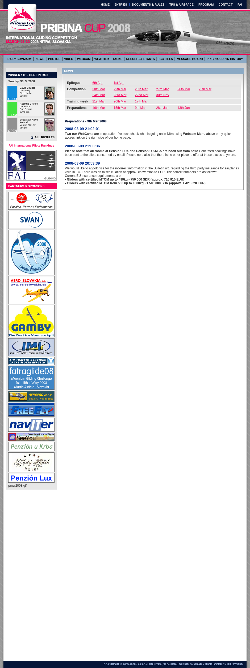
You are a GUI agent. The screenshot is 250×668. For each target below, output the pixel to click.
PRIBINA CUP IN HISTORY (225, 59)
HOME (105, 4)
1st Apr (118, 83)
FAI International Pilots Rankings (31, 145)
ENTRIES (120, 4)
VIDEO (68, 59)
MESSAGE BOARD (190, 59)
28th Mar (141, 89)
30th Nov (162, 95)
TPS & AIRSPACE (181, 4)
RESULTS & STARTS (140, 59)
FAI (240, 4)
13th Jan (183, 108)
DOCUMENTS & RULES (148, 4)
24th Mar (98, 95)
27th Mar (162, 89)
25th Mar (205, 89)
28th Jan (162, 108)
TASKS (117, 59)
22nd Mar (141, 95)
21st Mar (98, 101)
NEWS (40, 59)
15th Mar (120, 108)
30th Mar (98, 89)
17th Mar (141, 101)
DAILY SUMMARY (19, 59)
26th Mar (183, 89)
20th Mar (120, 101)
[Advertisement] (29, 574)
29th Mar (120, 89)
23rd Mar (120, 95)
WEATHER (101, 59)
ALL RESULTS (45, 137)
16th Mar (98, 108)
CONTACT (226, 4)
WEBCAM (84, 59)
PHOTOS (54, 59)
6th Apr (97, 83)
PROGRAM (206, 4)
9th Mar (140, 108)
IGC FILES (166, 59)
